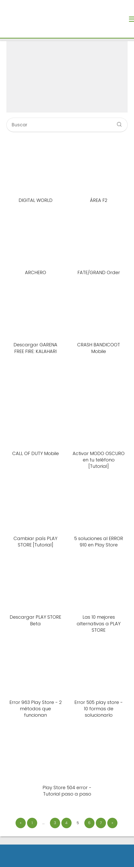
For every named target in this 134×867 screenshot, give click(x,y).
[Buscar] (117, 123)
